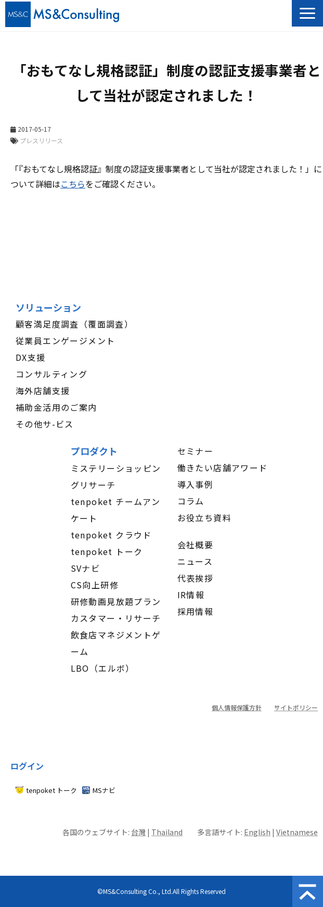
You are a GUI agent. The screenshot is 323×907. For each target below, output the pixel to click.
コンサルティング (51, 374)
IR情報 (191, 594)
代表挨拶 (195, 578)
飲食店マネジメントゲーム (116, 643)
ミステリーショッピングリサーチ (116, 476)
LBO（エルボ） (103, 668)
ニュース (195, 561)
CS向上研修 (95, 584)
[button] (307, 13)
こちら (72, 184)
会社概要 (195, 544)
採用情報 (195, 611)
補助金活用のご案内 (56, 407)
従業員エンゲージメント (65, 340)
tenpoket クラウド (111, 534)
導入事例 (195, 484)
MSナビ (104, 790)
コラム (190, 501)
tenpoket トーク (107, 551)
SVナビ (85, 568)
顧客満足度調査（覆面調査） (74, 324)
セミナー (195, 451)
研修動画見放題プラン (116, 601)
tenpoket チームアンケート (116, 509)
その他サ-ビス (45, 424)
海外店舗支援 (43, 390)
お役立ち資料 (204, 517)
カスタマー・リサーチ (116, 618)
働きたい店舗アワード (222, 467)
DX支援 (31, 357)
